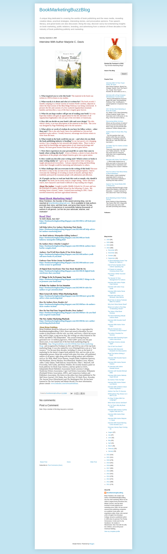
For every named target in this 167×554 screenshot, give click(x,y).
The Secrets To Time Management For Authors (116, 279)
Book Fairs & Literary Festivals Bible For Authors (117, 300)
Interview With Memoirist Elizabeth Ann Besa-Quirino (117, 350)
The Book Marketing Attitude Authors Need (116, 316)
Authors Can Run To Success (117, 391)
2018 (108, 465)
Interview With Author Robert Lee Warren (117, 383)
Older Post (93, 462)
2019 (108, 463)
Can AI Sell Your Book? (115, 346)
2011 (108, 484)
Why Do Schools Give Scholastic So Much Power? (117, 329)
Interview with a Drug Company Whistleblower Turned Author (115, 96)
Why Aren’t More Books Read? (117, 304)
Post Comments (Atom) (55, 465)
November (111, 253)
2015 (108, 473)
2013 (108, 479)
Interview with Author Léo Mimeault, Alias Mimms (116, 296)
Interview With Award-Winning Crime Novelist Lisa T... (117, 423)
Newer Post (43, 462)
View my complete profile (112, 531)
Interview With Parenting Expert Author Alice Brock (117, 338)
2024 (108, 245)
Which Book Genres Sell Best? (117, 403)
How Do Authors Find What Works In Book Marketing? (116, 172)
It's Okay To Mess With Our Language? (116, 399)
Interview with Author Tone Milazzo (116, 159)
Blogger (91, 544)
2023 (108, 248)
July (109, 435)
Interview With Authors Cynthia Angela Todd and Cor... (117, 410)
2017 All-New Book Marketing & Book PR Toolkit (116, 109)
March (110, 446)
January (111, 451)
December (111, 250)
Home (69, 462)
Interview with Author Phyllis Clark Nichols (116, 283)
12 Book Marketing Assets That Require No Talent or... (117, 261)
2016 (108, 471)
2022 (108, 454)
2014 (108, 476)
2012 (108, 482)
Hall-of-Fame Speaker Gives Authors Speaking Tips (116, 265)
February (111, 448)
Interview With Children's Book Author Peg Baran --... (117, 387)
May (109, 440)
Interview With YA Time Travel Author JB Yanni (115, 83)
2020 (108, 460)
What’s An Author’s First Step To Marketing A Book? (117, 308)
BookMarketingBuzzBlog (64, 9)
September (111, 258)
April (109, 443)
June (110, 437)
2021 (108, 457)
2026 (108, 239)
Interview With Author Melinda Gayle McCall (117, 376)
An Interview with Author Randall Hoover (115, 367)
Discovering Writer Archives (114, 121)
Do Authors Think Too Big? (116, 380)
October (111, 255)
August (110, 432)
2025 (108, 242)
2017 (108, 468)
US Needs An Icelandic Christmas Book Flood (115, 270)
